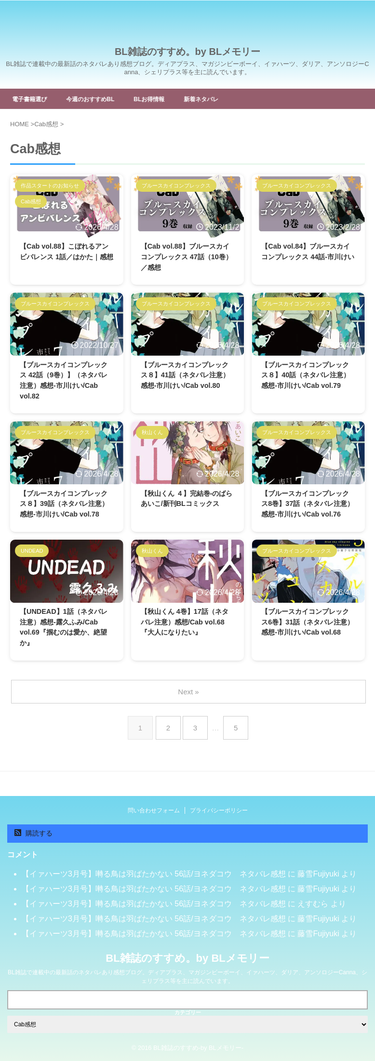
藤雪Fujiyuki (318, 877)
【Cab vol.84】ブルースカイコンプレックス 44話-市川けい (307, 258)
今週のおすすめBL (102, 99)
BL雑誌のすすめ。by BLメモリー (187, 51)
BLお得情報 (167, 99)
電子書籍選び (34, 99)
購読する (33, 836)
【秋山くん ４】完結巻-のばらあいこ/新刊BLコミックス (185, 510)
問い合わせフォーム (154, 813)
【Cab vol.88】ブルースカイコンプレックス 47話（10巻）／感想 (187, 258)
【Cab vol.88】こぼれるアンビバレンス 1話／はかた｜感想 (66, 258)
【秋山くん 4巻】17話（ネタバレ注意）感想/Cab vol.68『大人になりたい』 (187, 640)
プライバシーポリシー (219, 813)
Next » (189, 709)
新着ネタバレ (224, 99)
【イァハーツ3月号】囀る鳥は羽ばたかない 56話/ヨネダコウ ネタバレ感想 (154, 877)
